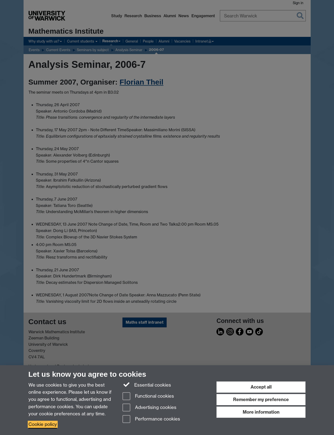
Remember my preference (261, 399)
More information (261, 412)
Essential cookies (146, 384)
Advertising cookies (149, 407)
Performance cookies (151, 419)
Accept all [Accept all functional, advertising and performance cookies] (261, 387)
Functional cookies (148, 396)
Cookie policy (42, 424)
